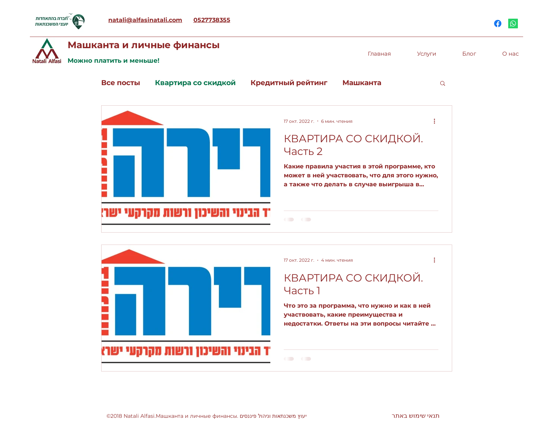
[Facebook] (498, 23)
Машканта (361, 82)
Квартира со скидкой (195, 82)
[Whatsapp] (513, 23)
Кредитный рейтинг (289, 82)
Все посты (120, 82)
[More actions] (437, 120)
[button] (442, 84)
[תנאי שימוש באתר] (415, 416)
